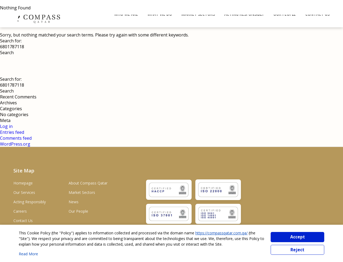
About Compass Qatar (88, 183)
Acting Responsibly (29, 201)
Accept (297, 237)
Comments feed (16, 138)
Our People (78, 211)
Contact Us (23, 220)
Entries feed (12, 132)
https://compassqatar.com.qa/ (221, 232)
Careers (20, 211)
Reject (297, 250)
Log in (6, 126)
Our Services (24, 192)
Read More (28, 253)
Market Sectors (82, 192)
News (74, 201)
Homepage (23, 183)
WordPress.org (15, 144)
